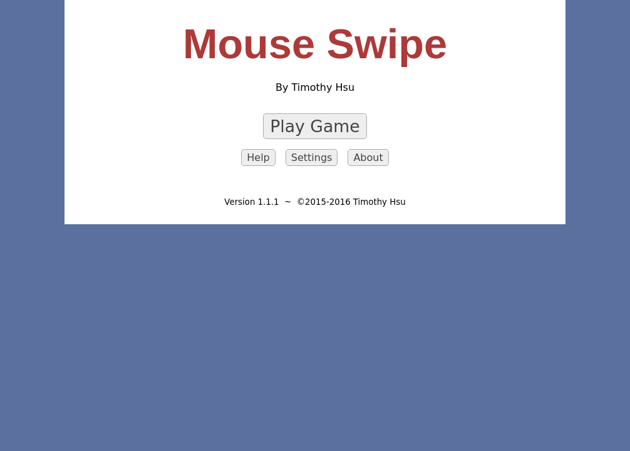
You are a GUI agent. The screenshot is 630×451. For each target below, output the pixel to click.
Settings (312, 157)
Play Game (314, 126)
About (368, 157)
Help (258, 157)
